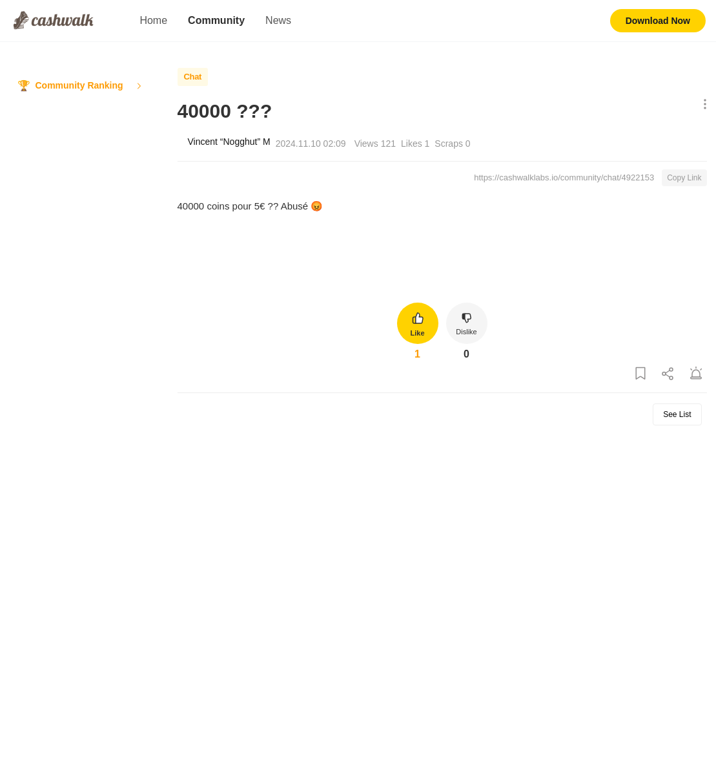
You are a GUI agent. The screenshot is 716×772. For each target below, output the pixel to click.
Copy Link (684, 177)
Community (216, 20)
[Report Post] (696, 374)
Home (153, 20)
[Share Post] (668, 374)
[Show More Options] (702, 105)
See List (677, 414)
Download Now (658, 21)
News (278, 20)
